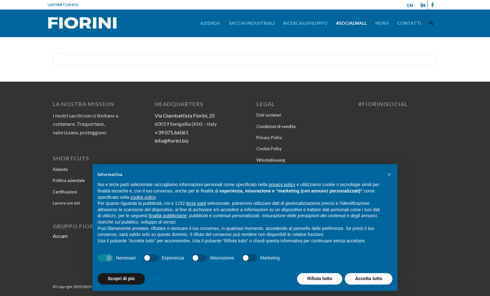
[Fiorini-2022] (82, 24)
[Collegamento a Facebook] (432, 5)
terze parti (196, 203)
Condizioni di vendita (276, 126)
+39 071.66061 (171, 132)
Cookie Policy (269, 148)
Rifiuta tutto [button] (319, 278)
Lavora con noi (63, 5)
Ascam (60, 236)
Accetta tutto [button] (368, 278)
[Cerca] (431, 23)
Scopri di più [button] (121, 278)
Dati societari (268, 115)
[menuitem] (210, 23)
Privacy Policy (269, 137)
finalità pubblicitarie (168, 215)
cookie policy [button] (143, 197)
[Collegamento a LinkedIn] (422, 5)
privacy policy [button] (282, 184)
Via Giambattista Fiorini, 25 (185, 115)
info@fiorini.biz (172, 141)
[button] (389, 174)
